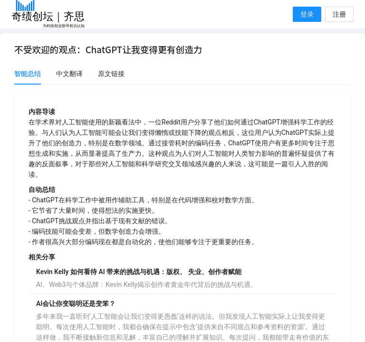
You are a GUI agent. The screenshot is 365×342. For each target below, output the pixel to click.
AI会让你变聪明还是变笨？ (75, 303)
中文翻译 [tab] (69, 73)
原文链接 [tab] (111, 73)
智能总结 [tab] (27, 73)
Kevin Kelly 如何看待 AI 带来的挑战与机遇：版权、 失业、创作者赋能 (138, 272)
